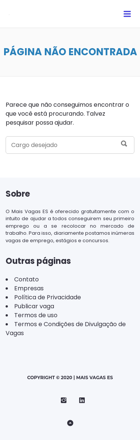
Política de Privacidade (47, 297)
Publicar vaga (34, 306)
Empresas (29, 288)
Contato (26, 279)
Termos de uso (35, 315)
